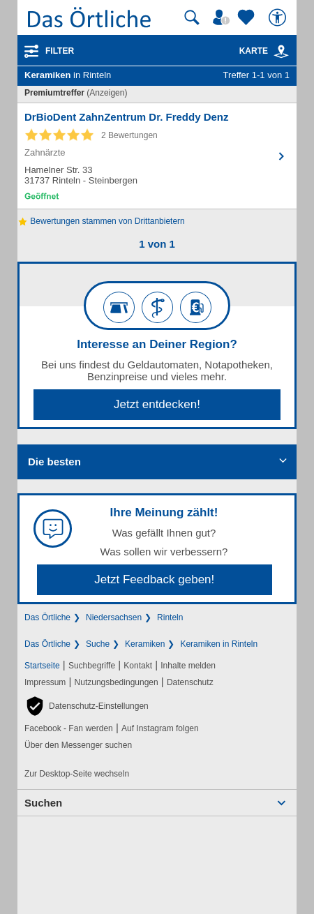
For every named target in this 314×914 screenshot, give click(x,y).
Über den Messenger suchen (78, 745)
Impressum (45, 682)
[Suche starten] (191, 17)
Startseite (42, 665)
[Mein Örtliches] (223, 17)
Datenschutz (190, 682)
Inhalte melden (188, 665)
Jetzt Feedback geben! (154, 579)
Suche (98, 644)
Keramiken (145, 644)
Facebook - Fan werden (68, 728)
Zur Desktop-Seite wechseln (76, 774)
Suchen (43, 803)
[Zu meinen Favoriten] (247, 17)
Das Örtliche (47, 617)
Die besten (54, 461)
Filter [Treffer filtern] (59, 51)
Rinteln (170, 617)
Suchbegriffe (91, 665)
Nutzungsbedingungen (116, 682)
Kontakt (138, 665)
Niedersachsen (114, 617)
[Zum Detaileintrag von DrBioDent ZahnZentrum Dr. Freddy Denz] (157, 156)
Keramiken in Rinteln (218, 644)
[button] (86, 706)
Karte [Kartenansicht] (264, 51)
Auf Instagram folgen (160, 728)
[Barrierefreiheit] (279, 17)
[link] (281, 51)
